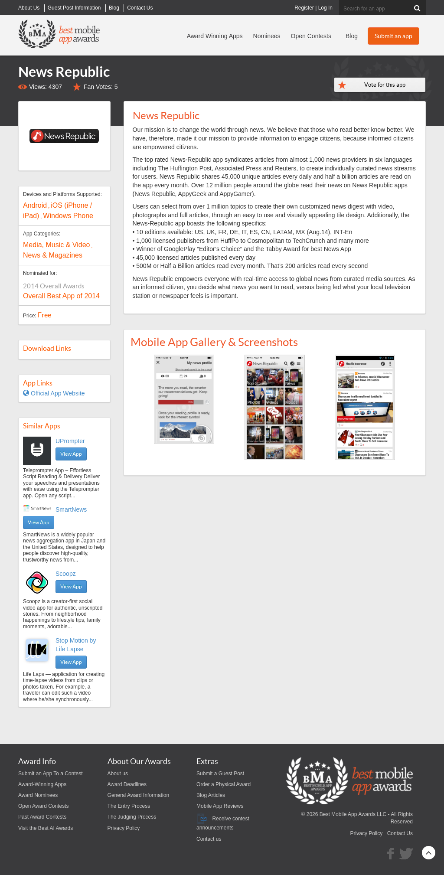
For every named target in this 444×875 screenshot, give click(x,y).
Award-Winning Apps (42, 784)
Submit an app (393, 36)
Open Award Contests (43, 806)
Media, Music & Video (56, 244)
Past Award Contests (42, 817)
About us (118, 774)
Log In (325, 8)
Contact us (208, 839)
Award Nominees (38, 795)
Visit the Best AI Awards (45, 828)
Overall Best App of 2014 (61, 296)
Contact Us (400, 833)
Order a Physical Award (223, 784)
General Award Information (139, 795)
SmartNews (71, 509)
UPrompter (70, 441)
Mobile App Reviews (219, 806)
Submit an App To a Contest (50, 774)
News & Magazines (52, 255)
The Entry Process (129, 806)
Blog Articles (210, 795)
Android (35, 205)
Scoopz (66, 573)
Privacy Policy (124, 828)
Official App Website (54, 393)
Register (304, 8)
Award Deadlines (127, 784)
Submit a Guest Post (220, 774)
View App (71, 454)
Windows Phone (68, 215)
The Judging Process (132, 817)
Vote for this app (384, 85)
